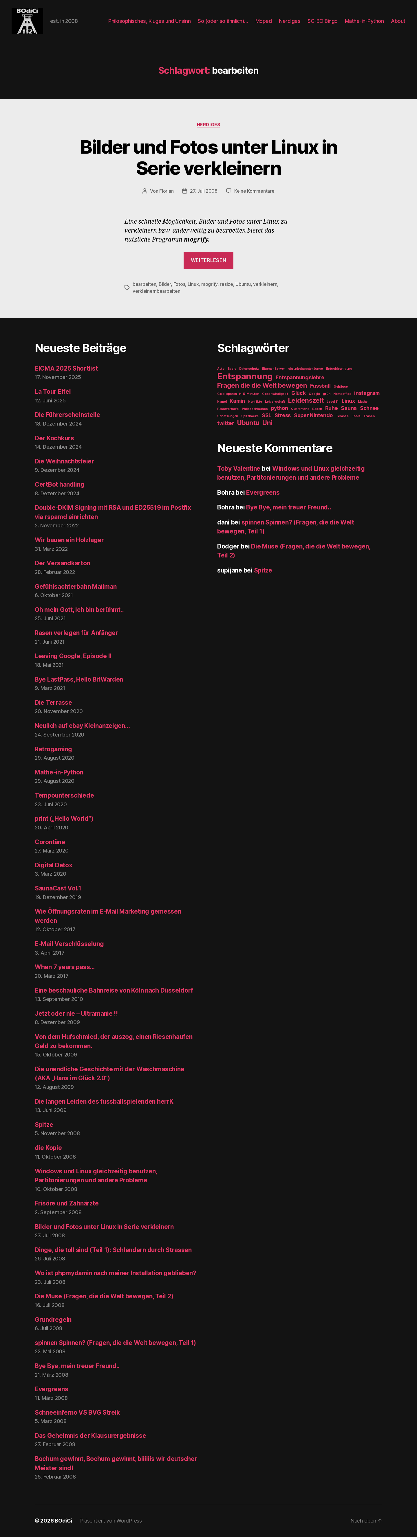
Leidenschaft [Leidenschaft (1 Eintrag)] (275, 402)
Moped (263, 21)
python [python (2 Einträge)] (279, 408)
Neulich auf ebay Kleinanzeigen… (82, 725)
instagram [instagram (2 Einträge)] (367, 393)
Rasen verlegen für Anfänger (76, 632)
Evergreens (51, 1389)
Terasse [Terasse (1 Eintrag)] (342, 416)
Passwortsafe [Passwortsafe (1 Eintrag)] (228, 409)
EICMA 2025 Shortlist (66, 368)
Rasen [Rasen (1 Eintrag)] (317, 409)
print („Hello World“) (64, 818)
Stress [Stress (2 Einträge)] (283, 415)
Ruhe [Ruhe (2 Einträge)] (331, 408)
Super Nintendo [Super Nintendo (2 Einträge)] (313, 415)
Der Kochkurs (54, 438)
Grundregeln (53, 1319)
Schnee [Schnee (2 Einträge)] (369, 408)
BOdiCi (63, 1521)
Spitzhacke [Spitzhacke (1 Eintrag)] (250, 416)
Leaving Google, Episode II (73, 656)
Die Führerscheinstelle (67, 414)
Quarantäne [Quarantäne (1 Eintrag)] (300, 409)
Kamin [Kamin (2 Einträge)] (237, 401)
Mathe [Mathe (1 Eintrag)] (362, 402)
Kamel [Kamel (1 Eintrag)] (222, 402)
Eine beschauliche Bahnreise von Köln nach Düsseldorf (114, 990)
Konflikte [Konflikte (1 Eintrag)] (255, 402)
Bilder (165, 284)
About (398, 21)
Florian (166, 191)
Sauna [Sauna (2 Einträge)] (349, 408)
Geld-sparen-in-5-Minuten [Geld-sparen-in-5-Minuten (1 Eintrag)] (238, 394)
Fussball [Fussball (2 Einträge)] (320, 386)
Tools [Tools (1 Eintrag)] (356, 416)
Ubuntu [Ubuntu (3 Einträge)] (248, 422)
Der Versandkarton (62, 563)
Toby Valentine (238, 468)
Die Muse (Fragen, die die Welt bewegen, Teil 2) (104, 1296)
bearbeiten (144, 284)
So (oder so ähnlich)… (223, 21)
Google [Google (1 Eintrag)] (314, 394)
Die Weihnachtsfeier (64, 461)
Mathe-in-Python (364, 21)
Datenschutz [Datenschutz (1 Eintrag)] (249, 369)
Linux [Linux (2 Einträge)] (348, 401)
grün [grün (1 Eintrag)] (326, 394)
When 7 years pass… (65, 967)
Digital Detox (53, 865)
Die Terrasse (53, 702)
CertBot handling (60, 484)
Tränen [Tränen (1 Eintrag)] (368, 416)
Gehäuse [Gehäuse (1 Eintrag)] (341, 387)
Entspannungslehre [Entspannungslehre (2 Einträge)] (300, 377)
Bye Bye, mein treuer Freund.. (77, 1366)
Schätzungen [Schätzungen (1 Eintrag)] (227, 416)
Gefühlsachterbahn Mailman (75, 586)
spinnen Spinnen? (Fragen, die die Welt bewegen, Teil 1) (115, 1342)
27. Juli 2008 (203, 191)
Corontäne (50, 842)
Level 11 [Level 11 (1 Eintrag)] (333, 402)
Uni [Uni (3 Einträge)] (267, 422)
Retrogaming (53, 749)
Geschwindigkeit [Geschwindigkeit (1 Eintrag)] (275, 394)
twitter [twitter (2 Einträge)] (225, 423)
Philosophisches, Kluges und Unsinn (149, 21)
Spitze (44, 1124)
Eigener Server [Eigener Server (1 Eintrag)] (273, 369)
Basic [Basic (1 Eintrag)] (232, 369)
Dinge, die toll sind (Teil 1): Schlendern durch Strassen (113, 1249)
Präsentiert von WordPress (110, 1521)
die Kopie (48, 1147)
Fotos (179, 284)
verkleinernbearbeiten (156, 291)
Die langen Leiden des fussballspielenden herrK (104, 1101)
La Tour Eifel (53, 391)
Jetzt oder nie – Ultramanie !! (76, 1013)
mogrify (209, 284)
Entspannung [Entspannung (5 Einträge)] (244, 376)
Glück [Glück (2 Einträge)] (298, 393)
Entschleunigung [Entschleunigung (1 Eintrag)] (339, 369)
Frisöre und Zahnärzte (66, 1203)
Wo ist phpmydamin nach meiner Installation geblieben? (115, 1273)
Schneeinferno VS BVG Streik (77, 1412)
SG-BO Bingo (323, 21)
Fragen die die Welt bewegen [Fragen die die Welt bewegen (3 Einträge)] (262, 385)
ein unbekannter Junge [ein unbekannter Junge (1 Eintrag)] (305, 369)
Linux (193, 284)
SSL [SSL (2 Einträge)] (266, 415)
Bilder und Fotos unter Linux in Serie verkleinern (208, 157)
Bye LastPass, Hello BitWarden (79, 679)
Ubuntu (242, 284)
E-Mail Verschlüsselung (69, 943)
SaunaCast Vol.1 (58, 888)
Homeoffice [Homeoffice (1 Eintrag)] (342, 394)
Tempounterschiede (64, 795)
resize (226, 284)
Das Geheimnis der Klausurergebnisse (90, 1435)
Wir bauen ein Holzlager (69, 540)
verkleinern (265, 284)
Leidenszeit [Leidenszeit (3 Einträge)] (306, 400)
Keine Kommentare (254, 191)
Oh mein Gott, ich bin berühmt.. (79, 609)
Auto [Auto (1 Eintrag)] (220, 369)
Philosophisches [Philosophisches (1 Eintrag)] (255, 409)
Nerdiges (289, 21)
